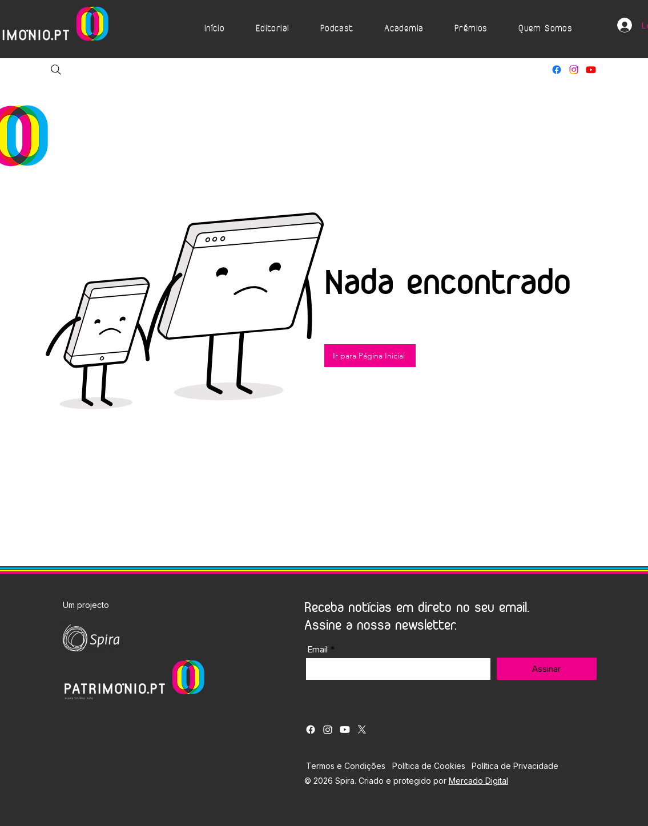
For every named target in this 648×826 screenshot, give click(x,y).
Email (317, 649)
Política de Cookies (428, 766)
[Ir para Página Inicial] (370, 355)
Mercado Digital (478, 780)
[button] (272, 29)
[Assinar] (547, 669)
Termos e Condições (345, 766)
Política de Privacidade (515, 766)
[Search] (56, 69)
